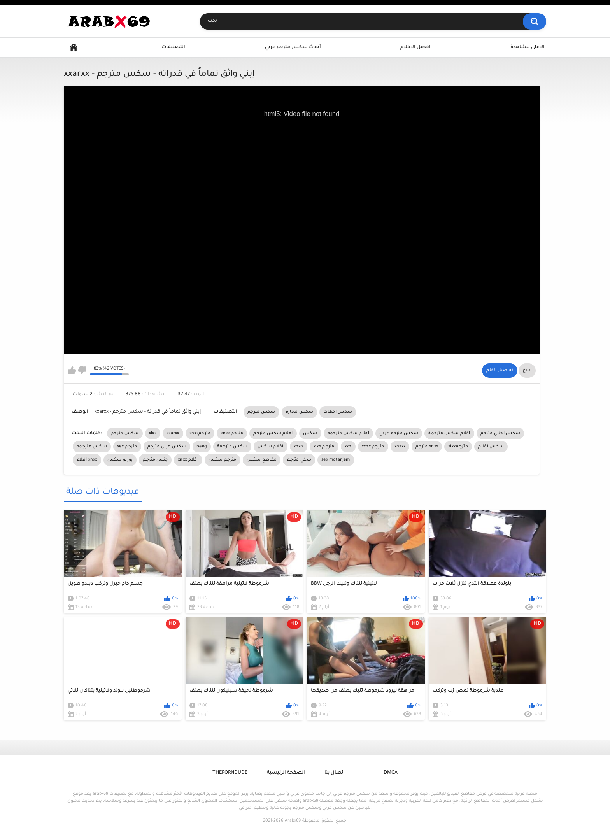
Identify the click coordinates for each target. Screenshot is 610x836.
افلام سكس (270, 446)
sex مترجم (127, 446)
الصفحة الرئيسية (286, 773)
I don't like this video (82, 370)
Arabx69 (293, 820)
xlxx (152, 433)
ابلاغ (527, 370)
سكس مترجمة (232, 446)
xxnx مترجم (373, 446)
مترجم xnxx (426, 446)
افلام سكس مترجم (273, 433)
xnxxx (400, 446)
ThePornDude (229, 773)
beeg (201, 446)
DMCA (391, 773)
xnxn (298, 446)
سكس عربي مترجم (166, 446)
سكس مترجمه (92, 446)
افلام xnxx (87, 459)
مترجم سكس (223, 459)
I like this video (72, 370)
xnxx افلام (188, 459)
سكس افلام (491, 446)
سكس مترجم (261, 412)
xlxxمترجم (458, 446)
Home (73, 48)
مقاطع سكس (262, 459)
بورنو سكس (120, 459)
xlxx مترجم (324, 446)
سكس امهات (337, 412)
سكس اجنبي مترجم (500, 433)
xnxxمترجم (200, 433)
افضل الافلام (415, 47)
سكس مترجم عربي (398, 433)
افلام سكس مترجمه (349, 433)
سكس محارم (300, 412)
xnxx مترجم (232, 433)
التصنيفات (173, 47)
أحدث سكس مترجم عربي (293, 47)
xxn (348, 446)
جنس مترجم (155, 459)
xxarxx (173, 433)
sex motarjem (335, 459)
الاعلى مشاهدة (527, 47)
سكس (310, 433)
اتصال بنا (334, 773)
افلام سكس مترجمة (449, 433)
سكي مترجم (299, 459)
